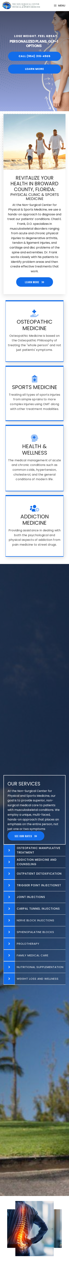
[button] (34, 55)
